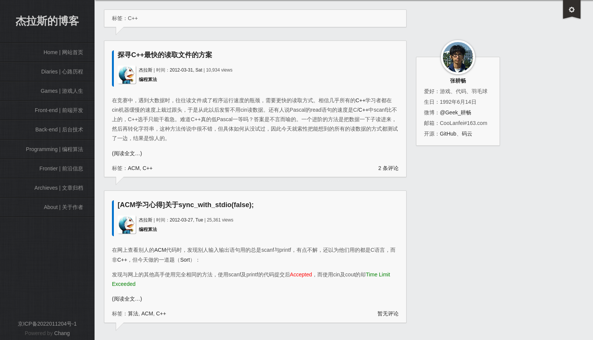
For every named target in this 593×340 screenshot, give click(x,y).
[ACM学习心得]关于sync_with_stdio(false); (186, 205)
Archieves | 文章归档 (58, 188)
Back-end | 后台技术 (59, 129)
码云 (467, 134)
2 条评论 (388, 168)
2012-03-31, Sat (186, 70)
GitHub (448, 134)
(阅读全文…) (127, 153)
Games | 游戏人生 (61, 91)
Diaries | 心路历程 (62, 72)
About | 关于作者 (63, 207)
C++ (360, 100)
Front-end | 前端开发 (59, 110)
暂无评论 (388, 313)
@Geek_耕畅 (455, 112)
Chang (62, 333)
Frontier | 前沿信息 (61, 168)
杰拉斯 (145, 70)
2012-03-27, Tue (186, 220)
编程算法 (148, 79)
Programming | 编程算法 (54, 149)
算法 (133, 313)
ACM (134, 168)
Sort (185, 260)
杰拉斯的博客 (47, 21)
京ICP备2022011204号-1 (47, 324)
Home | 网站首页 (63, 52)
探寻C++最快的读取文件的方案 (165, 55)
